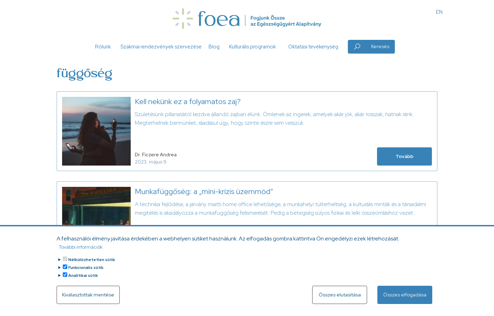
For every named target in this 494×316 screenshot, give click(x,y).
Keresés (380, 46)
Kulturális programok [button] (252, 46)
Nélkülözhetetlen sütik (91, 266)
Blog (214, 46)
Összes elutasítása (340, 301)
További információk (81, 253)
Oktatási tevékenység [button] (313, 46)
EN (439, 12)
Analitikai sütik (83, 281)
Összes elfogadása (404, 301)
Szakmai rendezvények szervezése (161, 46)
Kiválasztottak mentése (88, 301)
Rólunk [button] (103, 46)
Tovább (404, 156)
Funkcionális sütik (86, 273)
